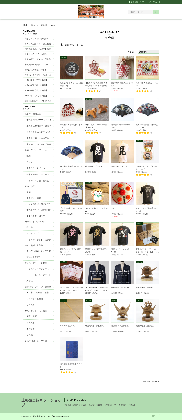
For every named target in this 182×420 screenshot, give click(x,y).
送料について (110, 405)
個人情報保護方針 (95, 405)
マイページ (146, 2)
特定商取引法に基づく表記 (75, 405)
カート (158, 2)
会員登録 (134, 2)
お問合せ (132, 405)
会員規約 (122, 405)
